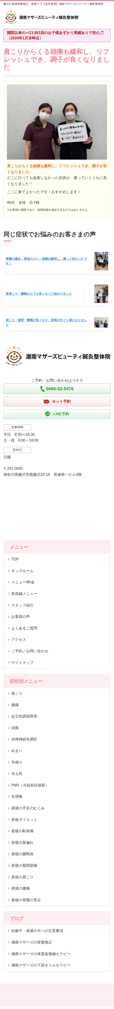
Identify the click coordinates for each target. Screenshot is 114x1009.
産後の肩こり (22, 877)
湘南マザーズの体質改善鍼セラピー (41, 954)
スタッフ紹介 (22, 605)
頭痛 (15, 728)
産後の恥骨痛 (22, 831)
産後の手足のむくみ (28, 808)
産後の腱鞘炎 (22, 854)
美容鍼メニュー (24, 594)
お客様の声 (20, 617)
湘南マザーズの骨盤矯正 (31, 942)
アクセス (18, 639)
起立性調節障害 (24, 716)
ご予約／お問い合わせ (29, 651)
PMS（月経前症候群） (30, 785)
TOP (15, 559)
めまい (16, 751)
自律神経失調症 (24, 739)
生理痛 (16, 797)
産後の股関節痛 (24, 865)
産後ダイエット (24, 820)
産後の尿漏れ (22, 843)
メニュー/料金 (22, 582)
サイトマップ (22, 663)
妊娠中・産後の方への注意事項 (37, 931)
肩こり (16, 693)
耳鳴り (16, 762)
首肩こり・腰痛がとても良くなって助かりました (39, 293)
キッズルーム (22, 571)
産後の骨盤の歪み (26, 900)
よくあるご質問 (24, 628)
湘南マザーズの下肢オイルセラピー (41, 965)
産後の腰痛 (20, 888)
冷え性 (16, 774)
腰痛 (15, 705)
